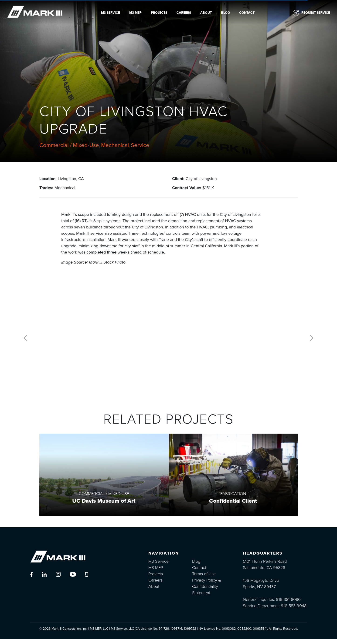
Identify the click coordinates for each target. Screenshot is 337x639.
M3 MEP (135, 13)
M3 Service (110, 13)
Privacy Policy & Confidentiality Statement (206, 586)
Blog (225, 13)
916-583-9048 (293, 605)
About (206, 13)
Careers (184, 13)
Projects (159, 13)
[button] (25, 337)
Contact (247, 13)
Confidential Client (233, 501)
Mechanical (115, 145)
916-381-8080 (288, 599)
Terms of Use (204, 573)
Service (140, 145)
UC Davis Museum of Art (104, 501)
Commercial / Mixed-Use (69, 145)
